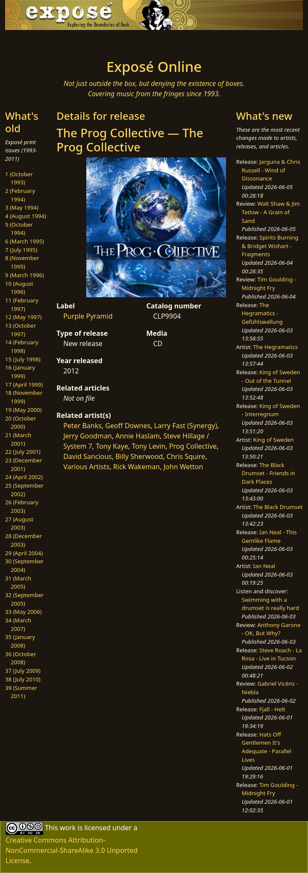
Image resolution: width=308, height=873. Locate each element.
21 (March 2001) (18, 439)
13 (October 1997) (20, 330)
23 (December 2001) (23, 464)
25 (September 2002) (24, 490)
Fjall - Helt (272, 709)
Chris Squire (186, 456)
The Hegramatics (275, 347)
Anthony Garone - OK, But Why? (271, 629)
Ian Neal (264, 566)
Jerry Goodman (87, 436)
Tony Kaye (112, 446)
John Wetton (183, 466)
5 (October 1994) (19, 229)
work (68, 827)
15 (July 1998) (23, 359)
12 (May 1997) (23, 317)
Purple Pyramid (87, 316)
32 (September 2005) (24, 599)
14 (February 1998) (21, 346)
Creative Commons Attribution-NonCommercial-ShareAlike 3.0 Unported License (72, 850)
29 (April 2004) (24, 553)
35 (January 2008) (20, 641)
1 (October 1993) (19, 178)
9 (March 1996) (24, 275)
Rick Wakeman (136, 466)
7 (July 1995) (21, 250)
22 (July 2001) (23, 452)
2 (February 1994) (20, 195)
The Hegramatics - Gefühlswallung (262, 313)
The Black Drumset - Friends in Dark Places (268, 473)
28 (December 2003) (23, 540)
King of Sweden (273, 440)
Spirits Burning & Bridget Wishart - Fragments (270, 246)
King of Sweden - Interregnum (271, 410)
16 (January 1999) (20, 372)
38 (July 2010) (23, 679)
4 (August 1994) (25, 216)
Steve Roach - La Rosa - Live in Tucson (272, 654)
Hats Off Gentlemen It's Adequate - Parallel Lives (266, 747)
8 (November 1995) (22, 262)
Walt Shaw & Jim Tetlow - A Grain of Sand (271, 212)
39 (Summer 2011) (21, 692)
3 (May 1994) (21, 207)
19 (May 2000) (23, 410)
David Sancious (87, 456)
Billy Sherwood (139, 456)
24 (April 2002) (24, 477)
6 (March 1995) (24, 241)
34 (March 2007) (18, 624)
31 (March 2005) (18, 582)
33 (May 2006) (23, 612)
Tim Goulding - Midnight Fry (269, 283)
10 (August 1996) (19, 288)
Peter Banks (82, 425)
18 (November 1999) (23, 397)
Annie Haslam (137, 436)
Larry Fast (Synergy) (185, 425)
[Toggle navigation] (61, 41)
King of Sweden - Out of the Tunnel (271, 376)
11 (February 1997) (21, 304)
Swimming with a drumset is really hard (270, 604)
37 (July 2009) (23, 671)
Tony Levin (148, 446)
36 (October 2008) (20, 658)
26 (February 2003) (21, 506)
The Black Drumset (278, 507)
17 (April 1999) (24, 384)
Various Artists (86, 466)
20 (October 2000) (20, 422)
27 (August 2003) (19, 523)
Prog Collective (193, 446)
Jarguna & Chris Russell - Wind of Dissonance (271, 170)
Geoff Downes (127, 425)
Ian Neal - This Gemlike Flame (269, 536)
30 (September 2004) (24, 565)
